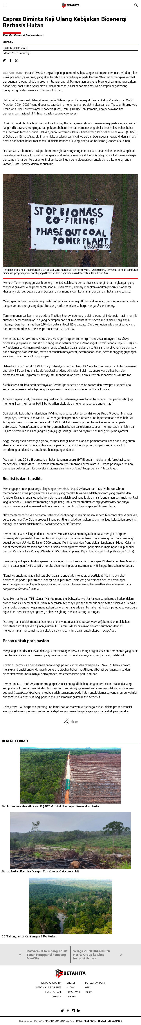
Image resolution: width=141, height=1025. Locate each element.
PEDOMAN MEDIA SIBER (48, 987)
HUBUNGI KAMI (53, 992)
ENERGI (71, 982)
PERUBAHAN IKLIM (95, 982)
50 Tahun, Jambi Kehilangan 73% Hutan (29, 936)
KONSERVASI (73, 992)
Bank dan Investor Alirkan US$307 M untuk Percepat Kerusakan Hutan (51, 806)
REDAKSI (57, 996)
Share (70, 721)
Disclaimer (115, 1021)
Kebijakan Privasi (95, 1021)
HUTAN (70, 987)
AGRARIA (71, 996)
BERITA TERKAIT (15, 741)
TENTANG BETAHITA (51, 982)
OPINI (88, 987)
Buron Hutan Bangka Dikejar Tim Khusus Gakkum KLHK (40, 871)
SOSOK (88, 992)
